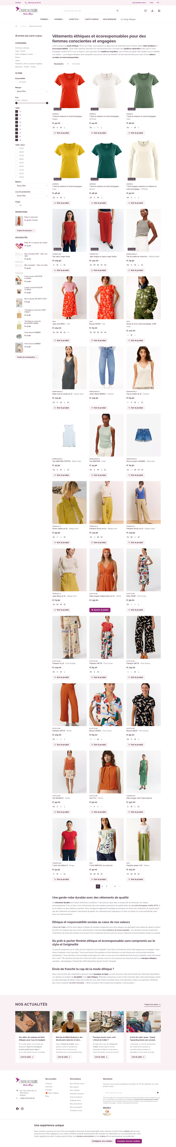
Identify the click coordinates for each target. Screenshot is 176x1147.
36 (20, 137)
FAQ (151, 2)
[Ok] (158, 1092)
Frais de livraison (76, 1097)
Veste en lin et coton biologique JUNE (141, 325)
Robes (17, 57)
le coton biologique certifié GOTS (145, 905)
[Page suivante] (119, 886)
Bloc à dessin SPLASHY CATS (35, 299)
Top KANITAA (97, 461)
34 (20, 133)
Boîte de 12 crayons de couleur (35, 243)
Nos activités (75, 1090)
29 (20, 126)
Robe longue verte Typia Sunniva (139, 798)
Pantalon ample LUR (138, 865)
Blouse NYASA (100, 731)
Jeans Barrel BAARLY (101, 394)
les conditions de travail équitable (116, 930)
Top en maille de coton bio (142, 256)
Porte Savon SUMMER (32, 332)
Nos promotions (76, 1104)
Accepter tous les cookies (128, 1141)
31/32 (21, 170)
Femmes (23, 26)
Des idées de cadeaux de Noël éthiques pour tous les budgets (32, 1038)
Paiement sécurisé (77, 1094)
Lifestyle (48, 1090)
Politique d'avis (75, 1100)
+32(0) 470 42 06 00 (27, 1098)
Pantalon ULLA (64, 663)
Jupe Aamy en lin (64, 596)
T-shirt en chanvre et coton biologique (67, 117)
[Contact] (18, 2)
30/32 (21, 166)
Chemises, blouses (22, 48)
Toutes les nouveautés (27, 357)
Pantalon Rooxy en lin (103, 529)
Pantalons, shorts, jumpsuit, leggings (28, 64)
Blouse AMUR (137, 731)
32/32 (21, 174)
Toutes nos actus (151, 1004)
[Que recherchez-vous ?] (90, 10)
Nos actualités (31, 1004)
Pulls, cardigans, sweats (24, 54)
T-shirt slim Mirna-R (63, 865)
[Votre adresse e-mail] (132, 1092)
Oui (20, 205)
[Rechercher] (117, 10)
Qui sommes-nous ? (139, 2)
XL (65, 265)
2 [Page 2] (102, 886)
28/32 (21, 159)
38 (20, 140)
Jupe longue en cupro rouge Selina (102, 256)
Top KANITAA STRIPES (66, 461)
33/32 (21, 177)
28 (20, 122)
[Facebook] (17, 1109)
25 (20, 111)
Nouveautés (21, 237)
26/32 (21, 152)
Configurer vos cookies (102, 1141)
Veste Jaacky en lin (65, 529)
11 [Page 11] (115, 886)
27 (20, 119)
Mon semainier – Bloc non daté (35, 265)
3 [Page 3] (106, 886)
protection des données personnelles (146, 1099)
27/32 (21, 156)
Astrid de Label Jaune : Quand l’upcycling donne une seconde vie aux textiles (143, 1038)
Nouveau (57, 109)
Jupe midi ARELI (61, 324)
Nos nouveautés (76, 1107)
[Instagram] (22, 1109)
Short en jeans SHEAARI (140, 461)
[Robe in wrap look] (19, 221)
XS (54, 127)
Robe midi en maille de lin (68, 394)
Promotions (21, 212)
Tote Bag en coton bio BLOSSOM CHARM (32, 322)
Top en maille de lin (137, 394)
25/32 (21, 148)
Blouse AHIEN (97, 324)
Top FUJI (96, 798)
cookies (127, 1131)
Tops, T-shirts (20, 51)
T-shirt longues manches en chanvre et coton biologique (141, 187)
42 (102, 265)
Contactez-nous (76, 1111)
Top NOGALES (61, 798)
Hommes (48, 1087)
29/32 (21, 163)
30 (20, 129)
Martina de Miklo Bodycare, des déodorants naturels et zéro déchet (69, 1038)
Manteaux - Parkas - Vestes (25, 67)
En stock (22, 82)
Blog (47, 1096)
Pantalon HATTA (101, 663)
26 (20, 115)
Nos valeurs (74, 1087)
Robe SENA (136, 596)
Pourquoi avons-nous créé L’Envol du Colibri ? (104, 1038)
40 (98, 265)
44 (105, 265)
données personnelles (85, 1136)
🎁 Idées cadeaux (52, 1093)
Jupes (17, 60)
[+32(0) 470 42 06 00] (33, 2)
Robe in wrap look (31, 217)
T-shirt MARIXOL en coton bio (101, 865)
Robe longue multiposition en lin (105, 596)
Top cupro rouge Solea (61, 256)
